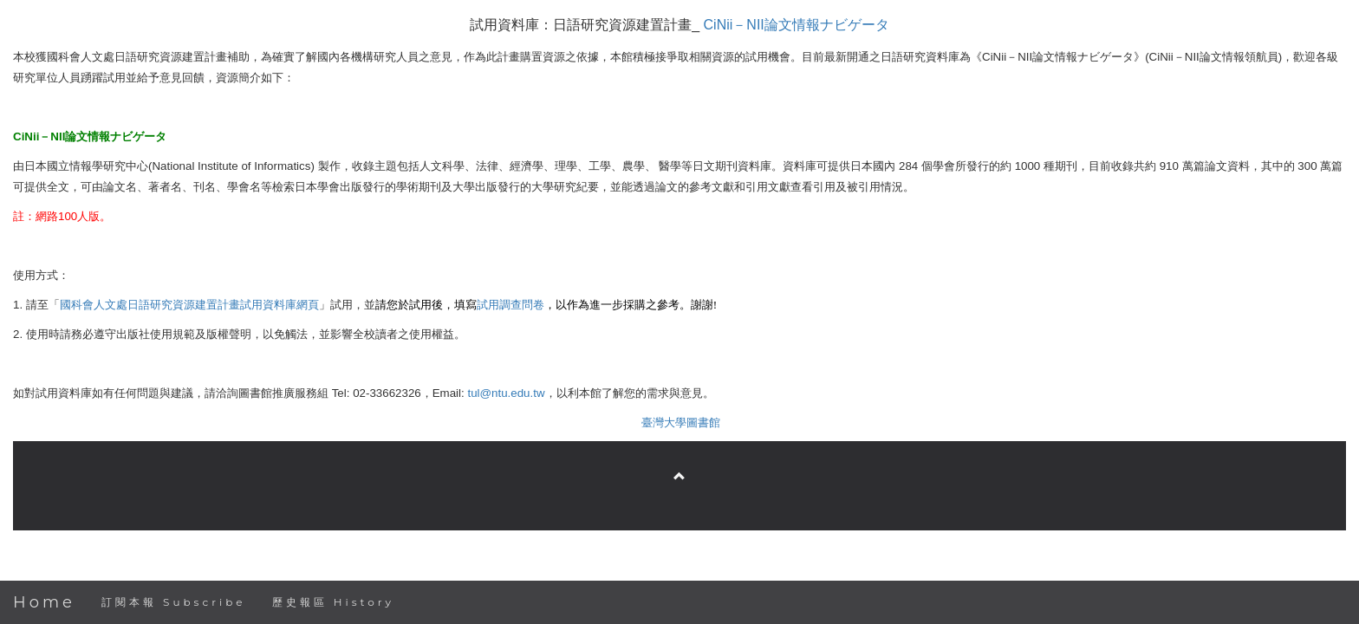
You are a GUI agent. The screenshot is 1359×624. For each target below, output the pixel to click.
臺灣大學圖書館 (680, 422)
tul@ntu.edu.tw (505, 393)
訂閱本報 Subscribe (173, 601)
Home (44, 602)
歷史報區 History (333, 601)
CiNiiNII (796, 24)
